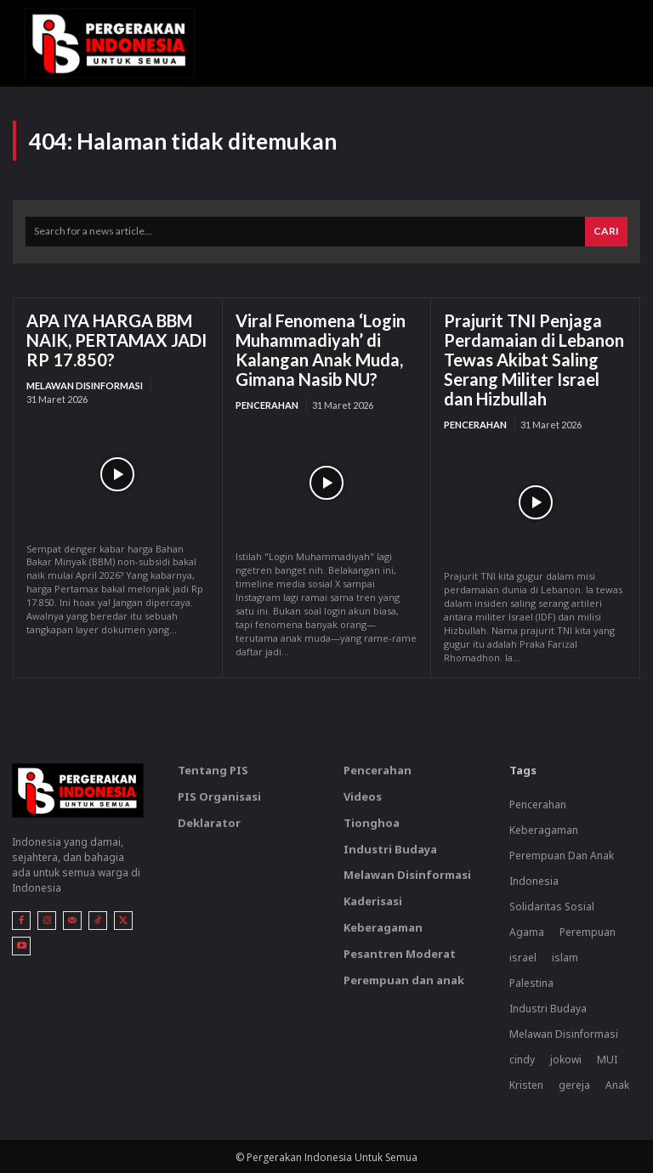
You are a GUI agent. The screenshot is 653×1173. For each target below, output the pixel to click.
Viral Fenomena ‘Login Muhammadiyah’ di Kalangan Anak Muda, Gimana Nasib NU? (321, 349)
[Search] (606, 231)
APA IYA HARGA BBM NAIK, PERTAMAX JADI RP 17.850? (116, 340)
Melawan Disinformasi (84, 385)
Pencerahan (267, 405)
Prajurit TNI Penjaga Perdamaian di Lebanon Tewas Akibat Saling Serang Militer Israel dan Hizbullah (534, 359)
